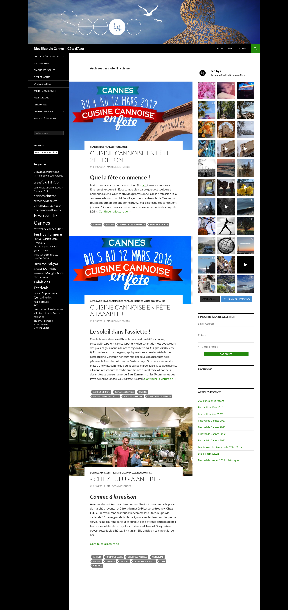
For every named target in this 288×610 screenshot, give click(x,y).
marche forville (159, 224)
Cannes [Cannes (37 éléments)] (50, 181)
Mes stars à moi (42, 97)
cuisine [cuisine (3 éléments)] (57, 205)
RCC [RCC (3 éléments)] (36, 305)
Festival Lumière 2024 (210, 407)
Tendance (121, 146)
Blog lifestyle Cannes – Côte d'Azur (59, 48)
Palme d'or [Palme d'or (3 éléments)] (39, 293)
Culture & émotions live (47, 56)
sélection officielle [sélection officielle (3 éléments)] (43, 313)
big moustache (115, 557)
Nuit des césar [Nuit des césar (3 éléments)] (41, 277)
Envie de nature (42, 77)
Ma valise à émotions (45, 118)
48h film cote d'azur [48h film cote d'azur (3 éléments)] (44, 175)
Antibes (97, 557)
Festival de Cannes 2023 (212, 420)
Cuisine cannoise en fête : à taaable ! (131, 310)
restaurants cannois (159, 396)
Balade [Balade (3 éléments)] (37, 182)
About (231, 48)
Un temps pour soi (43, 111)
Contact (244, 48)
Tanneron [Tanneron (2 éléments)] (57, 313)
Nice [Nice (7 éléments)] (60, 273)
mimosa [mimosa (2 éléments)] (37, 269)
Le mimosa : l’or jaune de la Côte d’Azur (220, 447)
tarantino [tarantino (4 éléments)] (39, 316)
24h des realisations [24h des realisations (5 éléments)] (46, 171)
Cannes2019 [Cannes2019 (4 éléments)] (41, 191)
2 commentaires (119, 166)
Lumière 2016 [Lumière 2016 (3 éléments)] (41, 258)
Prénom (202, 335)
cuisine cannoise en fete (132, 224)
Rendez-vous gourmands (149, 301)
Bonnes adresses (100, 472)
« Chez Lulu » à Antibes (125, 479)
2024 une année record (211, 400)
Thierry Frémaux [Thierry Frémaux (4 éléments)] (43, 320)
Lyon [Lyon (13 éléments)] (55, 263)
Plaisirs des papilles (102, 146)
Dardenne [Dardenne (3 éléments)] (56, 209)
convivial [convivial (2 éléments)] (49, 206)
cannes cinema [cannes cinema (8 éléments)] (45, 196)
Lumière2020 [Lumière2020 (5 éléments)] (42, 263)
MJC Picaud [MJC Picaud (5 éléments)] (48, 268)
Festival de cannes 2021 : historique (218, 460)
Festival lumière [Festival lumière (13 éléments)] (48, 234)
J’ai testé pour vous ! (45, 91)
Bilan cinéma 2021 (208, 453)
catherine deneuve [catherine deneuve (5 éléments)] (45, 200)
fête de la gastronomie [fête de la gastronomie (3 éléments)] (45, 246)
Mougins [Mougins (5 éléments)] (51, 273)
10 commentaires (120, 486)
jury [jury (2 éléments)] (56, 255)
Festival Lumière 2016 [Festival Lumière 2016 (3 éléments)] (46, 238)
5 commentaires (119, 321)
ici (143, 185)
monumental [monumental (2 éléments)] (39, 273)
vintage (97, 565)
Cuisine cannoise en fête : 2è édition (131, 156)
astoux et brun (101, 392)
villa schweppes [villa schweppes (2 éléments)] (41, 324)
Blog (220, 48)
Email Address (206, 323)
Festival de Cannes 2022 (212, 427)
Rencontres (144, 472)
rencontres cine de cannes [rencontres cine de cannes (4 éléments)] (48, 309)
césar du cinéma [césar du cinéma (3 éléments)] (42, 209)
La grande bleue (42, 84)
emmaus (110, 561)
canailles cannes (124, 392)
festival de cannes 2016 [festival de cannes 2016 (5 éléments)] (48, 229)
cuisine (110, 224)
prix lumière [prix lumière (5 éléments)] (52, 293)
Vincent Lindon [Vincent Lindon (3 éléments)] (41, 327)
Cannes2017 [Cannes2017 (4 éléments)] (55, 187)
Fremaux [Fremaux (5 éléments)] (39, 242)
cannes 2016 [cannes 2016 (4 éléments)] (41, 187)
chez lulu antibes (137, 557)
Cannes (97, 224)
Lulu (162, 561)
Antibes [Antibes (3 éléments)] (59, 175)
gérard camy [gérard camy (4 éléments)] (41, 250)
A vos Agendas (99, 301)
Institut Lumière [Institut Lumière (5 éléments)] (44, 254)
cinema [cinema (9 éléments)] (39, 205)
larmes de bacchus (144, 561)
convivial (157, 557)
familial (124, 561)
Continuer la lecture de (115, 211)
